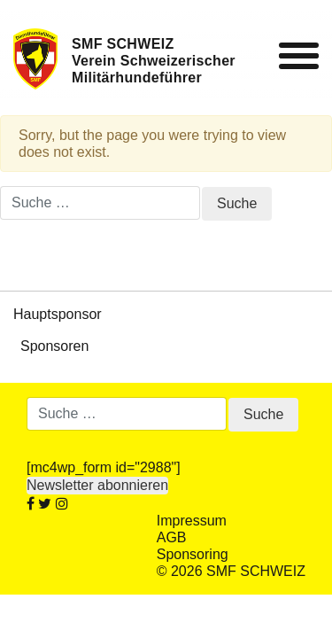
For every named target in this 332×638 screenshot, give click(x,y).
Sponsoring (192, 554)
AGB (172, 537)
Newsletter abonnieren (97, 485)
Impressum (192, 520)
